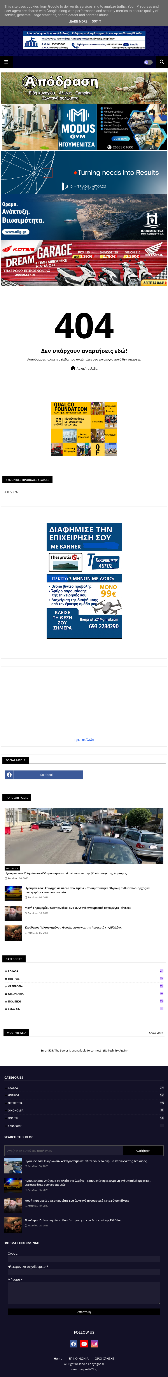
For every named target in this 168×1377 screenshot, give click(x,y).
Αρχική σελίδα (84, 368)
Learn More (77, 21)
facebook (46, 775)
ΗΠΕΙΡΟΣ (85, 979)
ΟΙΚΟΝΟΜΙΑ (85, 994)
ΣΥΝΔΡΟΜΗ (85, 1009)
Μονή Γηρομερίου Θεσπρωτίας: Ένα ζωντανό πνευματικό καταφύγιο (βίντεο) (78, 908)
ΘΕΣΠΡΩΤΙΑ (85, 986)
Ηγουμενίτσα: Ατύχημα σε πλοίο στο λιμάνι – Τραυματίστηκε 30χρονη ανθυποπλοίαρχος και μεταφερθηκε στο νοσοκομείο (88, 890)
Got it (96, 21)
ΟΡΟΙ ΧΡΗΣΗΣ (104, 1358)
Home (58, 1358)
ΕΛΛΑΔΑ (85, 971)
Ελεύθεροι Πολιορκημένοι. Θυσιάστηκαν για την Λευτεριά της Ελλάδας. (73, 927)
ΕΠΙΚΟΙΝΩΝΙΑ (78, 1358)
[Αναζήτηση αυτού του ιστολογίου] (64, 1150)
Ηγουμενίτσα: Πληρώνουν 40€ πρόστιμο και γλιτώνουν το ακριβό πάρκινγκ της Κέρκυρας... (67, 873)
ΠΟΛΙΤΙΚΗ (85, 1001)
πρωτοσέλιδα (84, 740)
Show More (156, 1033)
